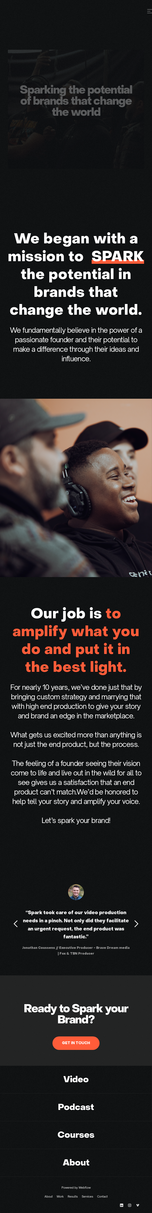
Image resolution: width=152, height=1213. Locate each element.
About (49, 1196)
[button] (16, 924)
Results (73, 1196)
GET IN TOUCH (76, 1043)
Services (87, 1196)
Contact (102, 1196)
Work (60, 1196)
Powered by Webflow (76, 1187)
